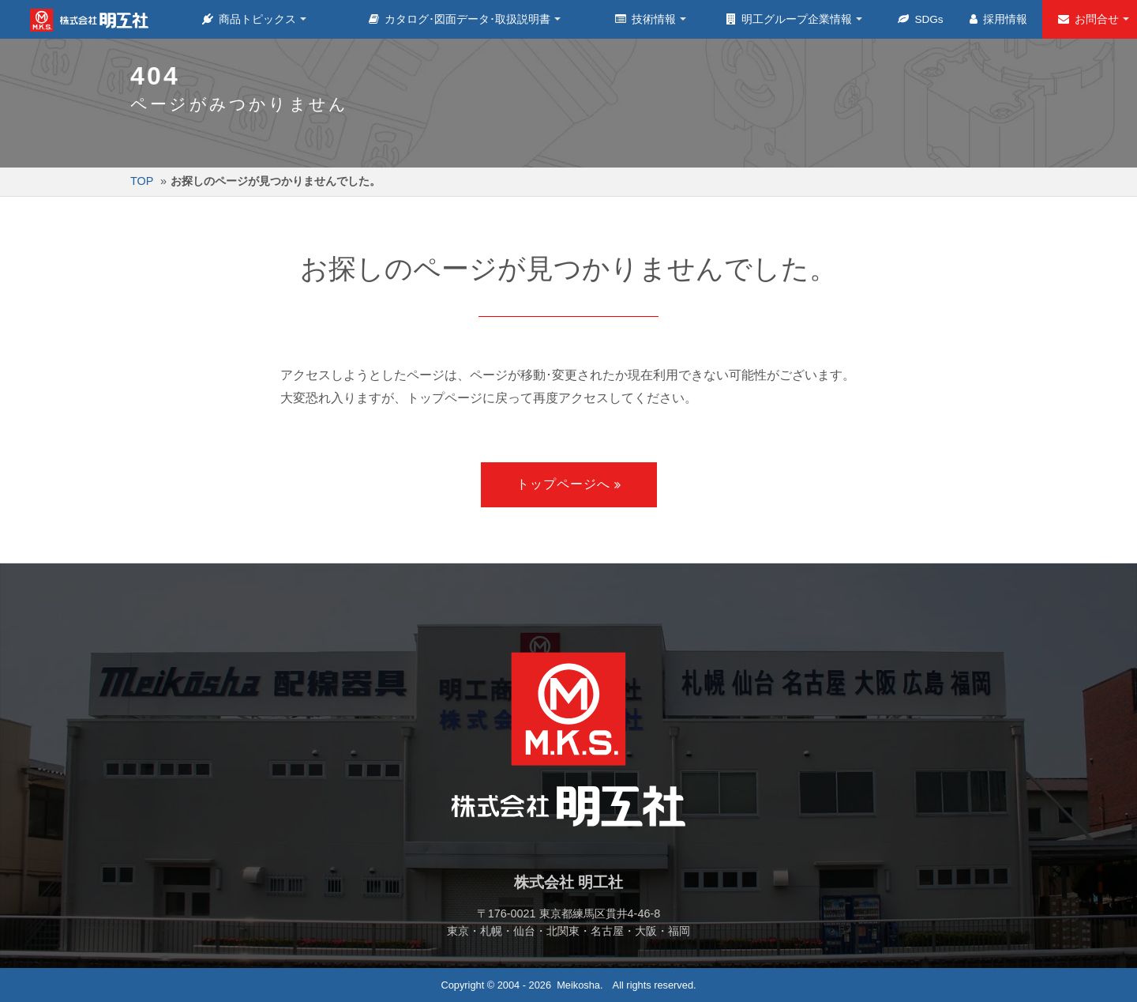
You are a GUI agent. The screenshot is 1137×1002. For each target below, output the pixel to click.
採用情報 (999, 19)
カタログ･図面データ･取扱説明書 (461, 19)
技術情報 (646, 19)
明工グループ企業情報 (790, 19)
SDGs (921, 19)
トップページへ (563, 484)
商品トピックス (250, 19)
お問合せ (1089, 19)
